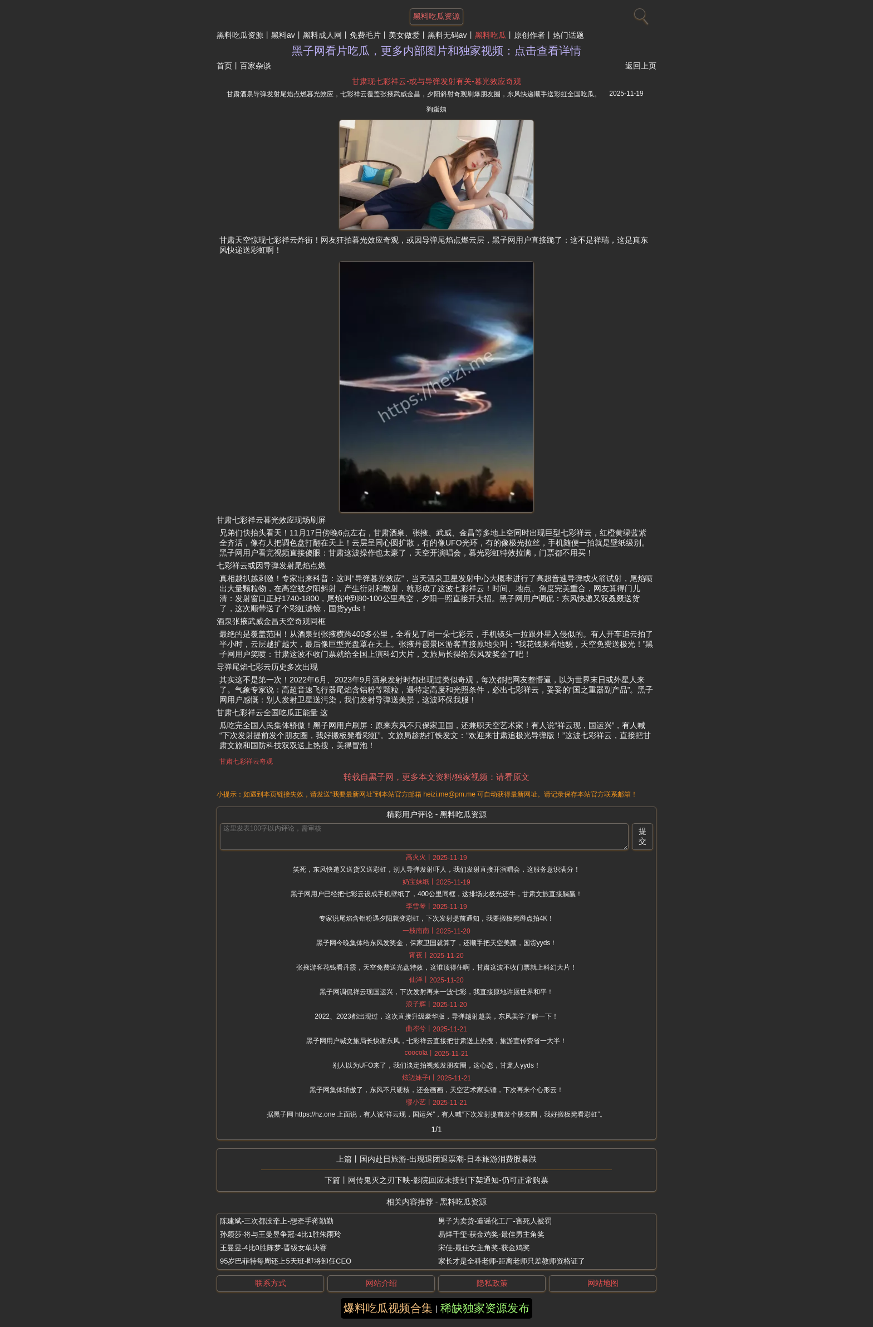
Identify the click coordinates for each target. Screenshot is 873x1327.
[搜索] (639, 13)
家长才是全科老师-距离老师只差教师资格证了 (511, 1261)
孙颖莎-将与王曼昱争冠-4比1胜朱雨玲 (280, 1234)
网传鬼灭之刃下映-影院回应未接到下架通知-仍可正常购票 (448, 1180)
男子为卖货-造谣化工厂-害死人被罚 (495, 1221)
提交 (642, 836)
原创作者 (529, 35)
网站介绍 (381, 1283)
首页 (224, 65)
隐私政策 (492, 1283)
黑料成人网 (322, 35)
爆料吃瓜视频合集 (388, 1308)
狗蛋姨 (436, 109)
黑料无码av (447, 35)
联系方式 (270, 1283)
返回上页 (640, 65)
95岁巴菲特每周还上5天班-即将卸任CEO (285, 1261)
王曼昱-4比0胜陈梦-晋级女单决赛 (273, 1248)
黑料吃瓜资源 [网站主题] (436, 16)
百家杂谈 (255, 65)
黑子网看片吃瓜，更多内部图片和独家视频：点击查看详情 (436, 51)
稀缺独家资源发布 (484, 1308)
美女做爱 (404, 35)
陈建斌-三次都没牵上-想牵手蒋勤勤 (276, 1221)
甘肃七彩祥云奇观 (246, 761)
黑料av (283, 35)
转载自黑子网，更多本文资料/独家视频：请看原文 (436, 777)
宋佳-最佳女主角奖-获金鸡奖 (484, 1248)
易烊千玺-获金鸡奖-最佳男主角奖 (491, 1234)
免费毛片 (365, 35)
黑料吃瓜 (490, 35)
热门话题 (568, 35)
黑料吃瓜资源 (240, 35)
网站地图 (603, 1283)
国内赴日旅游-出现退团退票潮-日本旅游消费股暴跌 (448, 1158)
